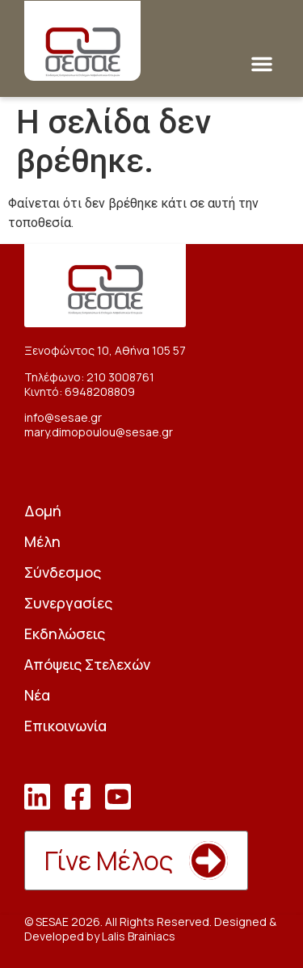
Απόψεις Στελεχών (87, 664)
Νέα (37, 695)
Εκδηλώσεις (64, 633)
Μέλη (42, 541)
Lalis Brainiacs (138, 936)
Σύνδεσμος (62, 572)
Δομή (42, 510)
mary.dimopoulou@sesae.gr (98, 432)
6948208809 (100, 391)
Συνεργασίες (68, 602)
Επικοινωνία (65, 725)
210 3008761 (120, 377)
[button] (262, 64)
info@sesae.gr (63, 417)
